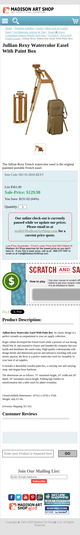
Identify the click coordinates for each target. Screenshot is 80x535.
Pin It (6, 311)
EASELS (54, 35)
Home (8, 28)
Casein (39, 28)
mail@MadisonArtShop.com (36, 231)
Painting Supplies (24, 28)
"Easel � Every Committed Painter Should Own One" (35, 34)
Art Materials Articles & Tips (29, 32)
